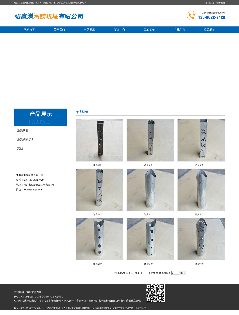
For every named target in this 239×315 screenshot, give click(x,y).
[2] (141, 273)
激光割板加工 (25, 139)
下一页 (147, 273)
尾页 (153, 273)
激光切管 (22, 130)
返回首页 (209, 2)
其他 (20, 148)
